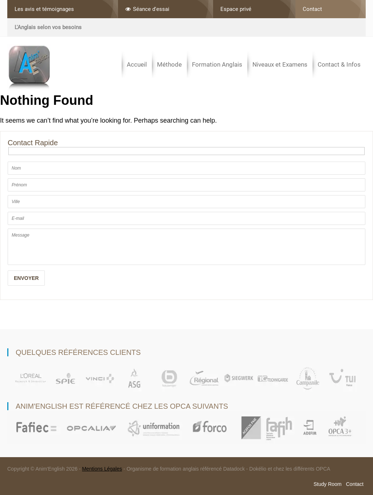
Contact (312, 9)
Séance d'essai (147, 9)
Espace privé (235, 9)
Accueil (137, 64)
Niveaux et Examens (279, 64)
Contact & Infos (339, 64)
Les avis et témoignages (44, 9)
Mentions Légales (102, 469)
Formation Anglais (217, 64)
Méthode (169, 64)
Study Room (328, 484)
